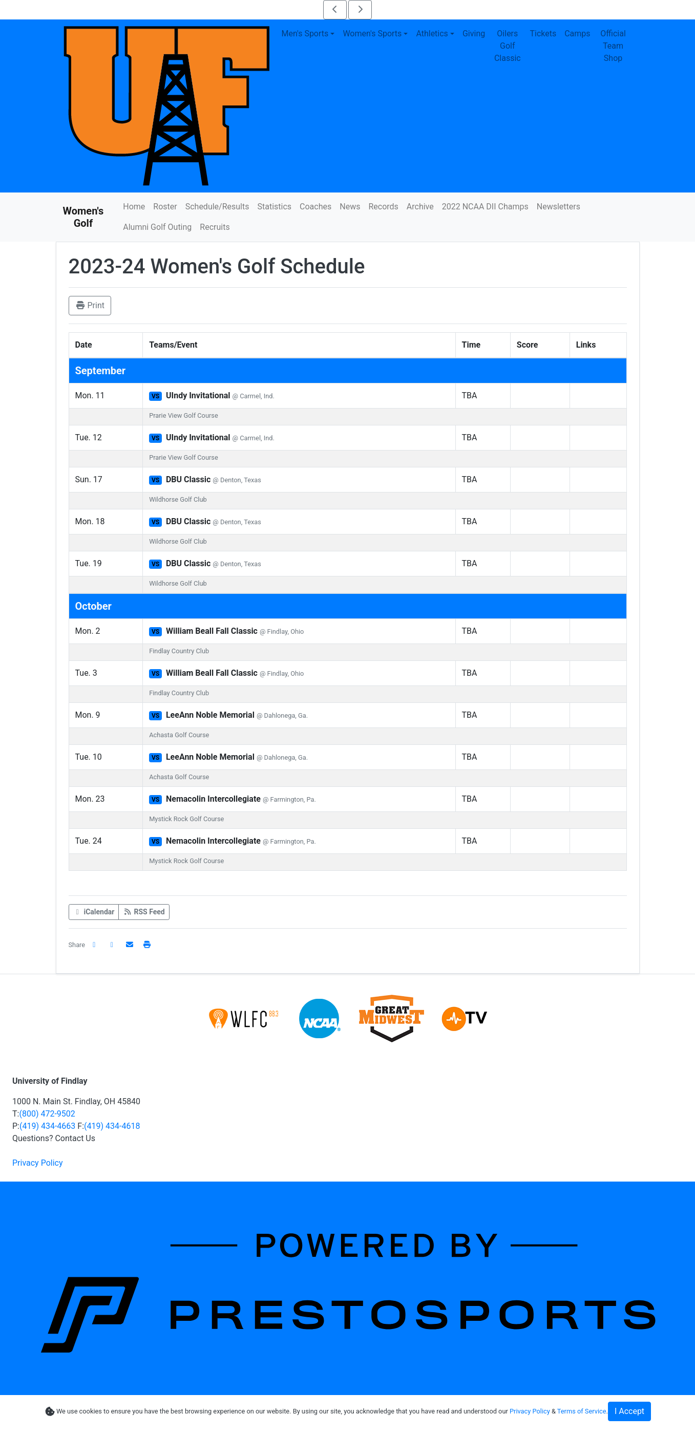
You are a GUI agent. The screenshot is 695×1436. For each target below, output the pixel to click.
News (350, 206)
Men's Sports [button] (305, 33)
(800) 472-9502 (47, 1114)
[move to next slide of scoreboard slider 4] (360, 9)
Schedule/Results (217, 206)
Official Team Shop (613, 46)
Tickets (543, 33)
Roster (165, 206)
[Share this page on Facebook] (94, 945)
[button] (147, 945)
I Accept (629, 1411)
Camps (577, 33)
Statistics (274, 206)
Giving (473, 33)
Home (134, 206)
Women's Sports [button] (372, 33)
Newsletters (558, 206)
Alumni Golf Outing (157, 227)
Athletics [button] (432, 33)
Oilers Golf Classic (507, 46)
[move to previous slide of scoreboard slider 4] (335, 9)
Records (383, 206)
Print (89, 305)
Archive (420, 206)
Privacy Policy (37, 1163)
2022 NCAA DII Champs (485, 206)
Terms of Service (581, 1411)
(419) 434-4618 (112, 1126)
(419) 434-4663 (47, 1126)
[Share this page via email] (129, 945)
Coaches (315, 206)
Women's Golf (83, 217)
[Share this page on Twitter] (112, 945)
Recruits (214, 227)
